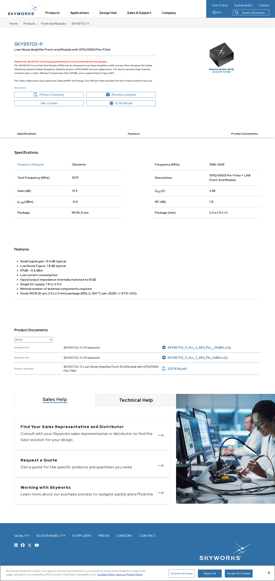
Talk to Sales (49, 103)
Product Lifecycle (30, 164)
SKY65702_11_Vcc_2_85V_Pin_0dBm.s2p (195, 358)
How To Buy (220, 5)
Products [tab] (54, 14)
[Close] (269, 572)
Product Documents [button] (244, 133)
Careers (263, 5)
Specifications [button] (26, 133)
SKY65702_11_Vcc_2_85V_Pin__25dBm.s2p (196, 348)
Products (29, 24)
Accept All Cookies (238, 573)
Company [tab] (170, 14)
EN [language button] (217, 13)
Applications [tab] (81, 14)
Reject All (210, 573)
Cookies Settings (182, 573)
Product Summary (55, 94)
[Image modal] (221, 57)
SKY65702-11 (80, 24)
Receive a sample (127, 94)
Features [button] (134, 133)
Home (14, 24)
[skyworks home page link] (26, 9)
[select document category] (33, 340)
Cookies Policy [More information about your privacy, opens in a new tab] (106, 574)
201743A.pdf (174, 369)
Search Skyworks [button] (249, 14)
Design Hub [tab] (109, 14)
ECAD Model (121, 103)
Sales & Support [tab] (141, 14)
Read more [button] (20, 87)
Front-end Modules (53, 24)
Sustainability (243, 5)
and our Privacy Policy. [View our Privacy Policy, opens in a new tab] (129, 574)
